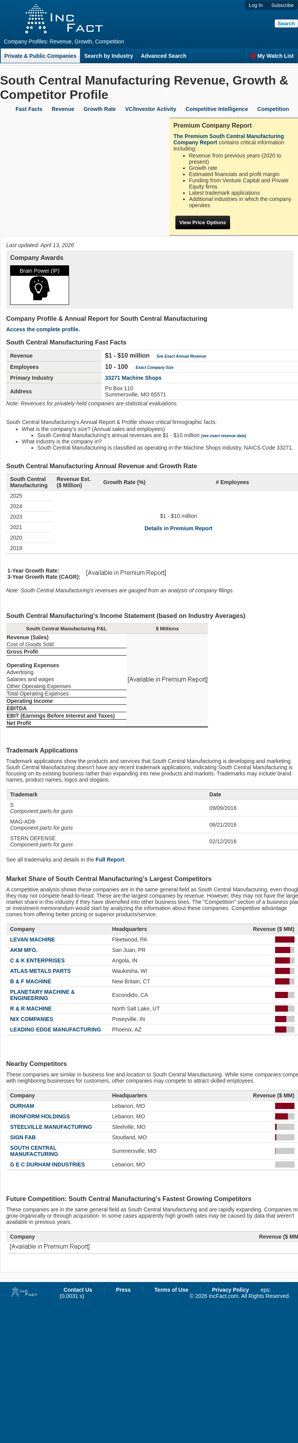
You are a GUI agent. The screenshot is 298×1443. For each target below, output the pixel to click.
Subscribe (282, 5)
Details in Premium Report (178, 528)
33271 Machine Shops (133, 378)
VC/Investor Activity (151, 109)
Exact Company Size (155, 367)
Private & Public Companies (40, 56)
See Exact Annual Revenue (181, 356)
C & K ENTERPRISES (37, 960)
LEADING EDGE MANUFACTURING (55, 1029)
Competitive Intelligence (216, 109)
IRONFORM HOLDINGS (40, 1116)
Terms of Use (171, 1290)
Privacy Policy (230, 1290)
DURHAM (22, 1106)
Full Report (109, 859)
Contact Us (78, 1290)
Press (123, 1290)
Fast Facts (29, 109)
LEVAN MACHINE (32, 939)
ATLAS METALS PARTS (40, 971)
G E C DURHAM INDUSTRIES (47, 1164)
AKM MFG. (24, 950)
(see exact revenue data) (223, 436)
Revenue (63, 109)
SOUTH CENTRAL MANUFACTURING (34, 1151)
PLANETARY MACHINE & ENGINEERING (42, 995)
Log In (256, 5)
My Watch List (272, 56)
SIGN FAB (23, 1137)
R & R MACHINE (31, 1008)
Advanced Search (164, 56)
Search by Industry (108, 56)
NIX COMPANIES (31, 1019)
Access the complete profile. (43, 329)
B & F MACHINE (30, 981)
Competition (273, 109)
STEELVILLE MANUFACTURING (51, 1127)
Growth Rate (99, 109)
